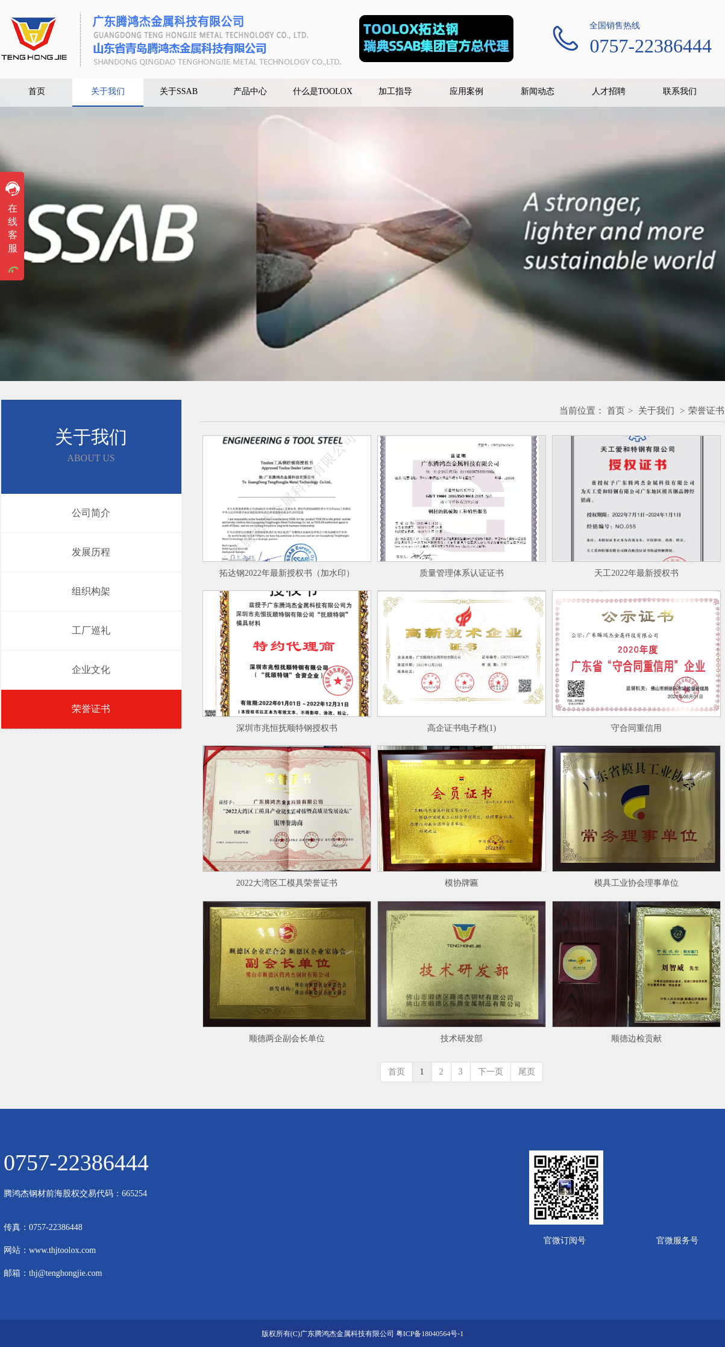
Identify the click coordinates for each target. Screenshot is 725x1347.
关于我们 (656, 410)
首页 (616, 410)
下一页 (490, 1071)
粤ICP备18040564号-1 (430, 1334)
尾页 (526, 1071)
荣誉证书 (706, 410)
